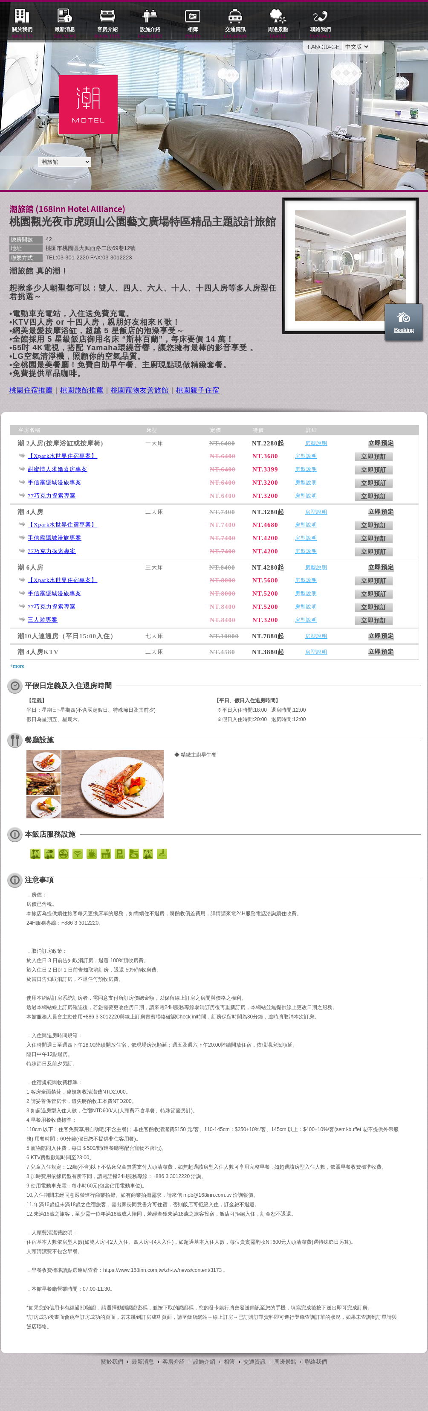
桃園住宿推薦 (31, 390)
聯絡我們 (320, 33)
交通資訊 (235, 33)
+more (17, 666)
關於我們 (22, 33)
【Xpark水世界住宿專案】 (63, 456)
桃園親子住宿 (198, 390)
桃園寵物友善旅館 (140, 390)
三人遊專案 (43, 620)
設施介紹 (150, 33)
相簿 (192, 33)
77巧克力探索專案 (52, 495)
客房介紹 (107, 33)
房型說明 (316, 443)
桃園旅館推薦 (82, 390)
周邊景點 (278, 33)
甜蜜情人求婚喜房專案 (57, 469)
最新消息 (64, 33)
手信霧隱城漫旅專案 (54, 482)
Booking (404, 329)
